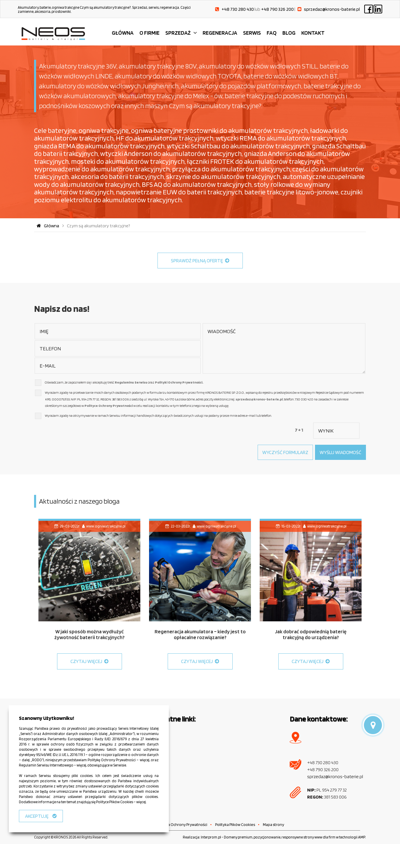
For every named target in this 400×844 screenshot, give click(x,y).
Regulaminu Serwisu (131, 382)
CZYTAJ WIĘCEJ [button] (89, 661)
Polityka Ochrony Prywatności (181, 824)
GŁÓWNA (123, 32)
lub (274, 9)
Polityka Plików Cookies (235, 824)
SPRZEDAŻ (178, 32)
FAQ (272, 32)
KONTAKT (313, 32)
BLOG (288, 32)
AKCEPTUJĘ (41, 816)
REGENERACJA (220, 32)
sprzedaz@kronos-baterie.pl (259, 399)
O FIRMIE (149, 32)
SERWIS (252, 32)
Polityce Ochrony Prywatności (108, 405)
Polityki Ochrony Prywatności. (179, 382)
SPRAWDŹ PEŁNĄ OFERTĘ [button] (200, 260)
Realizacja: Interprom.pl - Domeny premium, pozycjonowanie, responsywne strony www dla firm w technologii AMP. (274, 837)
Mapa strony (273, 824)
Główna (47, 225)
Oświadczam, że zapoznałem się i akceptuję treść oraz (124, 382)
